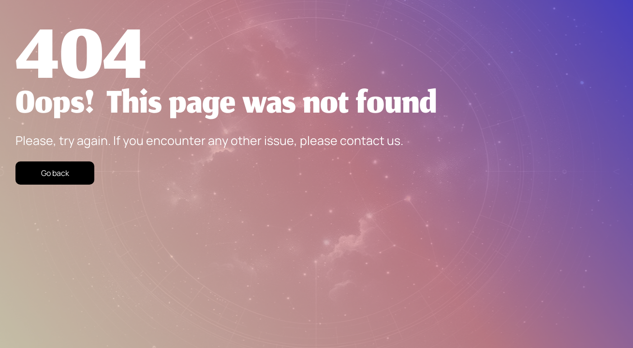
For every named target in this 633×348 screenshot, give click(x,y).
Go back (55, 173)
